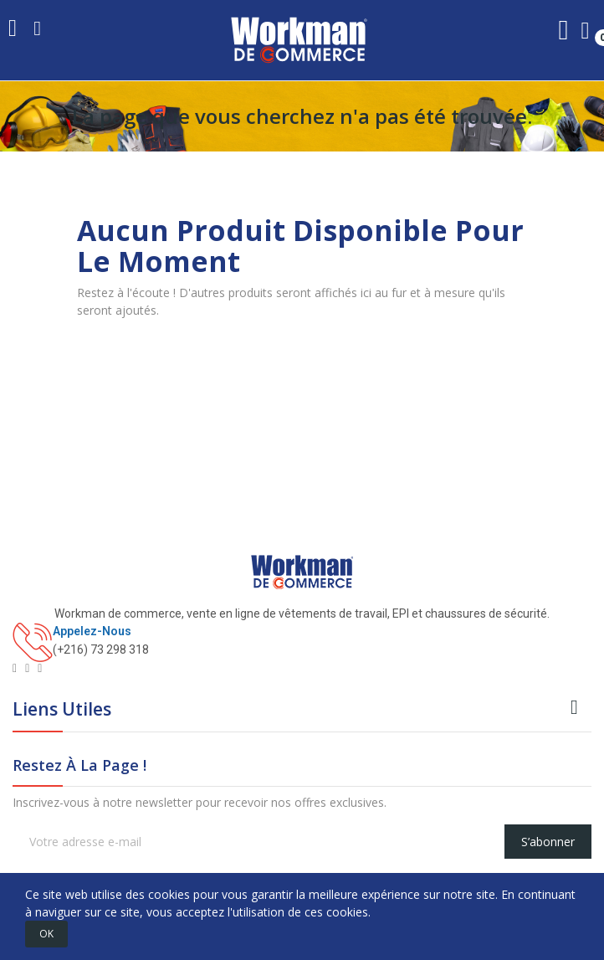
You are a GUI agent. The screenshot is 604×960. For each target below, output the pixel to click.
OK (46, 934)
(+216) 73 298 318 (101, 649)
